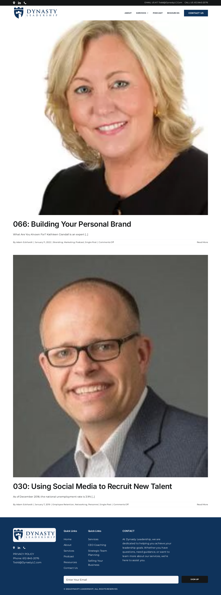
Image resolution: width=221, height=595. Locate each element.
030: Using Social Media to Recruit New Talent (92, 486)
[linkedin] (19, 3)
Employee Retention (63, 504)
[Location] (14, 3)
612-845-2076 (201, 2)
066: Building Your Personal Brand (72, 224)
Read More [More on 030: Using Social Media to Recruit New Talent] (202, 504)
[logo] (34, 529)
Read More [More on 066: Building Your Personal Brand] (202, 242)
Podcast (80, 242)
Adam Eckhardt (24, 242)
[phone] (25, 3)
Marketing (69, 242)
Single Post (91, 242)
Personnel (93, 504)
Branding (58, 242)
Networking (81, 504)
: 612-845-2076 (30, 558)
